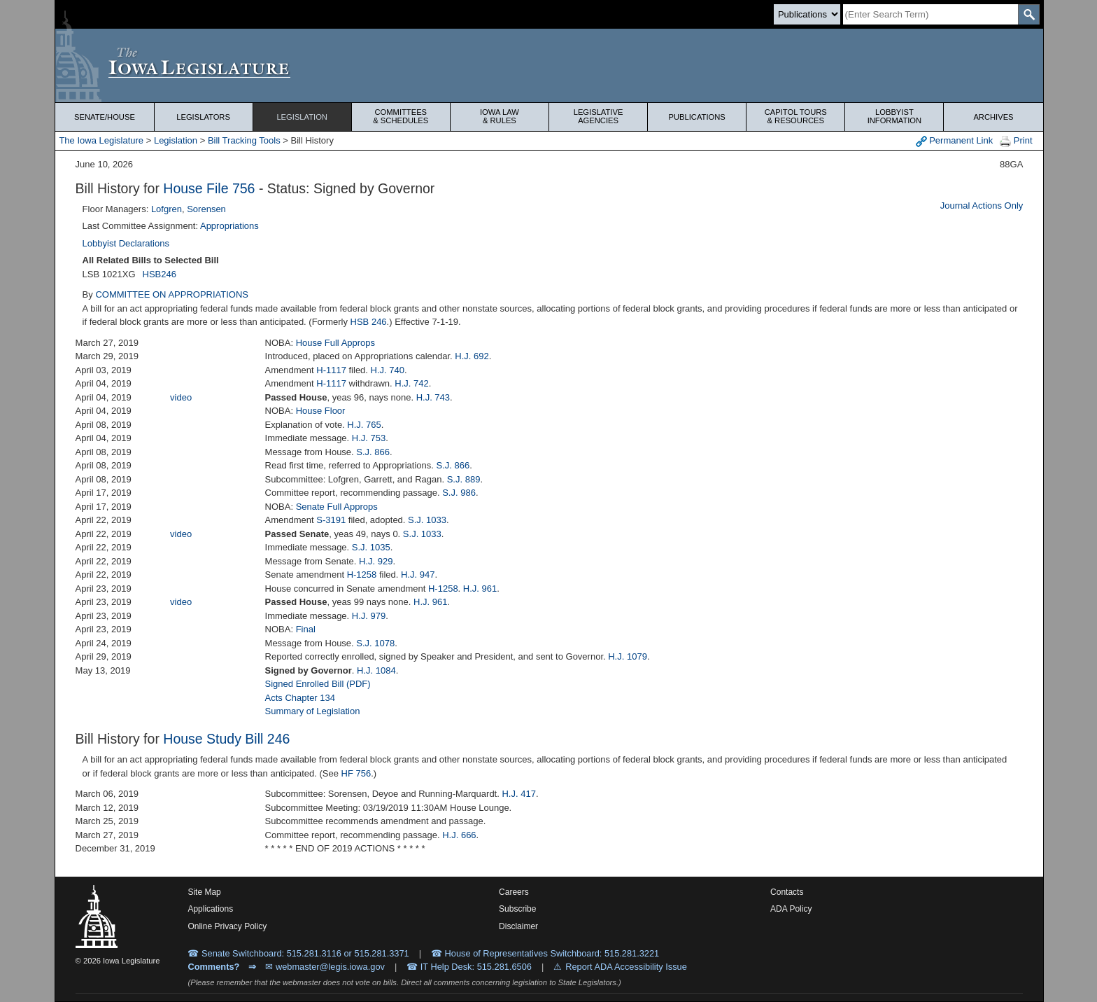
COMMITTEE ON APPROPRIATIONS (171, 294)
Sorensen (206, 209)
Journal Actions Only (982, 205)
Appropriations (229, 226)
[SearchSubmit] (1029, 14)
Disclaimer (518, 926)
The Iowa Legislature (101, 140)
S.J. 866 (373, 452)
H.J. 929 (375, 561)
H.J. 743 (433, 397)
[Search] (930, 14)
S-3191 (331, 520)
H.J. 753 (368, 438)
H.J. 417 (518, 793)
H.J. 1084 (376, 670)
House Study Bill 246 (226, 738)
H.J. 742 (411, 383)
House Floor (321, 410)
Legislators (203, 117)
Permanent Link (954, 141)
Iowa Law (499, 116)
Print (1016, 141)
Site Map (203, 892)
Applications (210, 909)
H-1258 (362, 574)
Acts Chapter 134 (300, 698)
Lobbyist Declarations (126, 243)
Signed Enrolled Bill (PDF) (318, 684)
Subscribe (517, 909)
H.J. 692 (471, 356)
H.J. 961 (480, 588)
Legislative (598, 116)
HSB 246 (369, 321)
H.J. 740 (387, 370)
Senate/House (104, 117)
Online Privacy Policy (227, 926)
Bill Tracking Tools (244, 140)
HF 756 (356, 773)
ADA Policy (791, 909)
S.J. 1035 (371, 547)
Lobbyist (894, 116)
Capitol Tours (795, 116)
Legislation (301, 117)
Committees (401, 116)
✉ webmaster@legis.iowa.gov (325, 966)
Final (306, 629)
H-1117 (331, 370)
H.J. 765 (364, 424)
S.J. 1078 (375, 643)
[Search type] (807, 14)
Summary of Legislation (312, 711)
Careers (514, 892)
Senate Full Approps (337, 506)
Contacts (786, 892)
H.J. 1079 (627, 656)
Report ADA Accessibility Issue (626, 966)
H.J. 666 (459, 835)
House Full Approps (335, 343)
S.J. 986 (459, 492)
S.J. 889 (464, 479)
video (181, 397)
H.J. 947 (417, 574)
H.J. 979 (368, 616)
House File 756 (209, 188)
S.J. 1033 (427, 520)
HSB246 (159, 274)
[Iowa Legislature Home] (548, 65)
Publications (697, 117)
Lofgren (166, 209)
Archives (993, 117)
